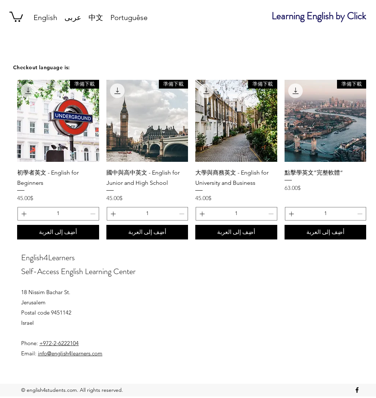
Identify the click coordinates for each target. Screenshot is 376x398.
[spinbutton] (325, 213)
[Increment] (290, 213)
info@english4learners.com (70, 353)
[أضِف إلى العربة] (326, 232)
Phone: (50, 343)
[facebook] (357, 390)
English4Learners (48, 257)
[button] (16, 16)
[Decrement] (360, 213)
